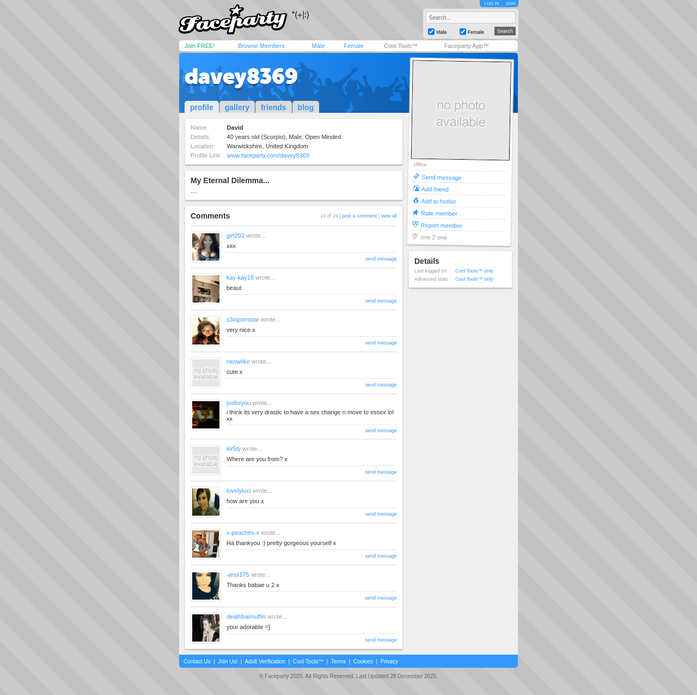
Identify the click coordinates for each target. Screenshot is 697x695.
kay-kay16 (240, 277)
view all (389, 216)
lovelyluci (239, 490)
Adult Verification (264, 661)
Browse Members (261, 46)
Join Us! (227, 661)
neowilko (238, 361)
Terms (338, 661)
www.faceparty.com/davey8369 (268, 155)
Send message (441, 176)
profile (201, 107)
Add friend (435, 188)
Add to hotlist (438, 200)
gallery (237, 107)
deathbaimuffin (246, 616)
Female (354, 46)
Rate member (439, 212)
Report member (442, 224)
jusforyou (239, 403)
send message (381, 259)
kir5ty (234, 448)
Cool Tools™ (401, 46)
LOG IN (491, 3)
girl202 (235, 235)
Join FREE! (200, 46)
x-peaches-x (243, 532)
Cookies (363, 661)
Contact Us (197, 661)
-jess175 (238, 574)
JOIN (511, 3)
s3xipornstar (243, 319)
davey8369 (241, 76)
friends (273, 107)
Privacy (390, 661)
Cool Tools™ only (474, 271)
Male (318, 46)
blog (306, 107)
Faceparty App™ (466, 46)
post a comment (359, 216)
